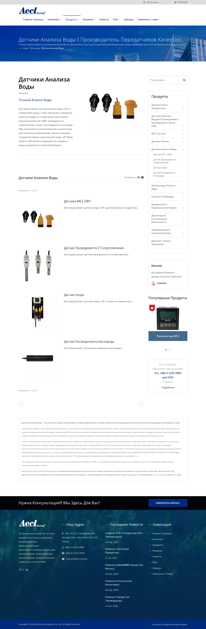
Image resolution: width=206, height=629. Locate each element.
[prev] (21, 403)
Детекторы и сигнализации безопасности (159, 218)
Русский (182, 2)
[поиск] (144, 2)
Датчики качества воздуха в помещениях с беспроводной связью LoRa (165, 121)
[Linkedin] (27, 569)
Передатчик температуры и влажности (119, 471)
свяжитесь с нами (174, 475)
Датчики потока (160, 141)
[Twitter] (23, 569)
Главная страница (33, 19)
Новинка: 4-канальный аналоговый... (118, 582)
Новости (104, 19)
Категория (35, 48)
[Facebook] (20, 569)
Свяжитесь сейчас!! (168, 503)
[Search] (159, 2)
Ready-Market (181, 624)
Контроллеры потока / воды (164, 187)
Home (25, 48)
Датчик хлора (74, 295)
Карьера (129, 19)
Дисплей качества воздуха (92, 471)
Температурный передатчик (70, 471)
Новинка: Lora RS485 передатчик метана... (124, 566)
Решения (89, 19)
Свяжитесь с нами (148, 19)
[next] (140, 403)
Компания (54, 19)
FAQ (116, 19)
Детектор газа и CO (166, 471)
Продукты (72, 19)
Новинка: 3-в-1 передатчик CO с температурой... (124, 534)
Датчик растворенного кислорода (89, 342)
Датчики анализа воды (53, 48)
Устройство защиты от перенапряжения (137, 475)
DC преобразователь (111, 475)
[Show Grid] (138, 177)
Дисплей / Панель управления (161, 242)
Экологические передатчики (160, 106)
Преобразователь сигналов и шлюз (161, 231)
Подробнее (167, 387)
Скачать (159, 283)
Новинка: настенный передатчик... (117, 550)
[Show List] (142, 177)
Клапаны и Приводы (163, 196)
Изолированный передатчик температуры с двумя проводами (77, 475)
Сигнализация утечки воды (147, 471)
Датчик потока (28, 475)
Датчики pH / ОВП (77, 201)
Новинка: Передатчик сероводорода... (117, 598)
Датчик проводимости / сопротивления (94, 248)
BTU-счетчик (159, 133)
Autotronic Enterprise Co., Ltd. (48, 624)
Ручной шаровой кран (43, 475)
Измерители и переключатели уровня (164, 206)
